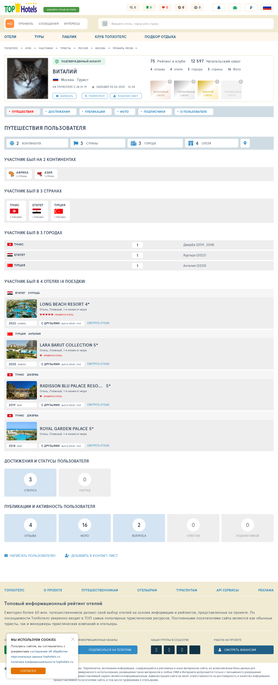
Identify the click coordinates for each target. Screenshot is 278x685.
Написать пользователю (29, 555)
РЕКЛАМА (266, 590)
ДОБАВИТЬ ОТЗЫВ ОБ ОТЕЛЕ (61, 9)
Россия (83, 48)
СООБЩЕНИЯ (49, 24)
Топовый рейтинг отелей (53, 603)
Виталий (65, 71)
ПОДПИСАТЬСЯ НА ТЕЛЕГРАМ (110, 650)
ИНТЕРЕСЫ (72, 24)
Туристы (65, 48)
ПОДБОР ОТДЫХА (160, 36)
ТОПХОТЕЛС (14, 590)
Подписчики (154, 111)
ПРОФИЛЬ (25, 24)
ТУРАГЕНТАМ (186, 590)
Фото (124, 111)
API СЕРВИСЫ (228, 590)
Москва (100, 48)
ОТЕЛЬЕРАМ (147, 590)
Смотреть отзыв (98, 323)
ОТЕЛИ (10, 36)
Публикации (95, 111)
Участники (46, 48)
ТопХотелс (11, 48)
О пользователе (193, 111)
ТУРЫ (39, 36)
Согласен (28, 671)
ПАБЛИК (69, 36)
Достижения (59, 111)
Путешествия (22, 111)
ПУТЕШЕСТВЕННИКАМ (99, 590)
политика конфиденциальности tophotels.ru (42, 662)
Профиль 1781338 (123, 48)
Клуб (28, 48)
